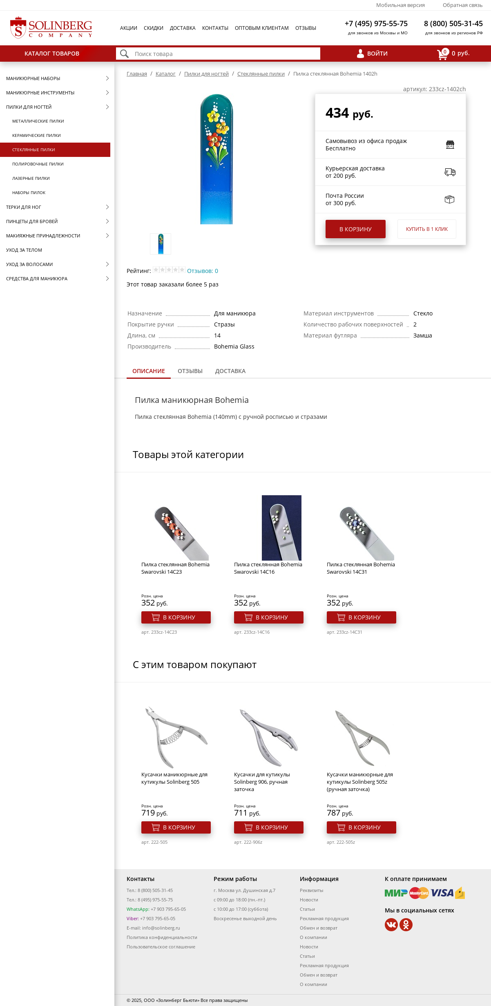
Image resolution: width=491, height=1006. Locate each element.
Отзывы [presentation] (190, 371)
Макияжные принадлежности (43, 235)
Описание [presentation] (148, 371)
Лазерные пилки (31, 178)
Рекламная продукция (324, 918)
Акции (128, 28)
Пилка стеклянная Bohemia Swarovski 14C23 (175, 568)
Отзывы (305, 28)
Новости (309, 899)
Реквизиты (311, 890)
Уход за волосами (29, 264)
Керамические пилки (36, 135)
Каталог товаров (52, 53)
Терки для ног (23, 207)
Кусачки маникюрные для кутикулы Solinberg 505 (174, 778)
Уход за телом (24, 250)
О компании (313, 937)
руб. (453, 53)
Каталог (166, 73)
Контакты (215, 28)
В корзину (355, 229)
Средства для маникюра (36, 278)
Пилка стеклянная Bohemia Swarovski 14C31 (361, 568)
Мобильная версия (400, 5)
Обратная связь (463, 5)
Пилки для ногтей (28, 107)
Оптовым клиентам (262, 28)
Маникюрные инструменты (40, 92)
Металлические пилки (38, 121)
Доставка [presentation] (230, 371)
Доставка (183, 28)
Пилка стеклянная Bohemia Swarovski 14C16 (268, 568)
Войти (377, 53)
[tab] (149, 371)
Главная (137, 73)
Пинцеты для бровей (32, 221)
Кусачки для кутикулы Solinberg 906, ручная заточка (262, 782)
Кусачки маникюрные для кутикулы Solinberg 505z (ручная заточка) (360, 782)
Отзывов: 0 (202, 271)
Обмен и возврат (318, 928)
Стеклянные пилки (33, 149)
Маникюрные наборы (33, 78)
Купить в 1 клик (427, 229)
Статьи (307, 909)
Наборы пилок (28, 192)
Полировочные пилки (38, 164)
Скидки (153, 28)
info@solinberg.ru (161, 928)
